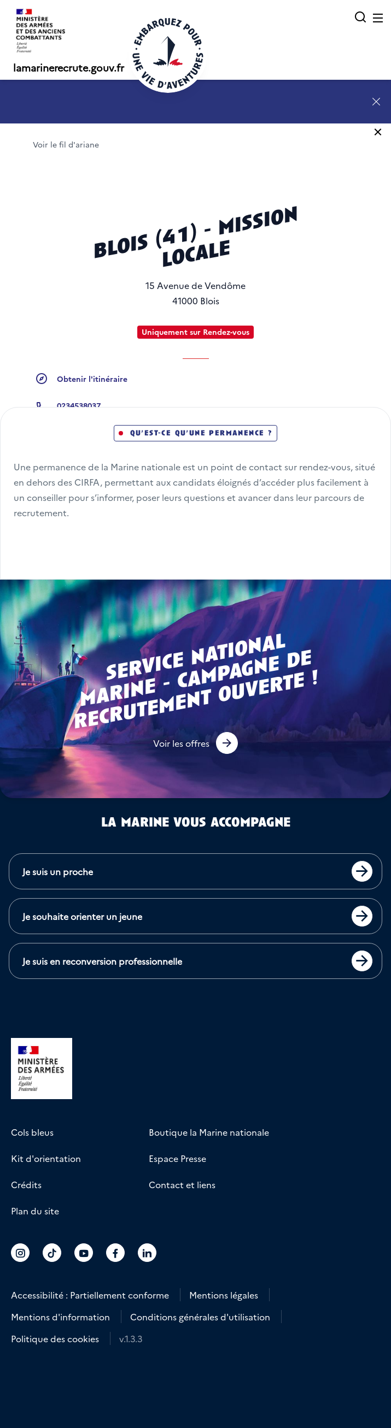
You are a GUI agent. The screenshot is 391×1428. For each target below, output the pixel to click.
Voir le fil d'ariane (66, 144)
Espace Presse (177, 1158)
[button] (195, 743)
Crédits (26, 1184)
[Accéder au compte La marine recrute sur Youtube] (83, 1252)
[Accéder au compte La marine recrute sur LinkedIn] (147, 1252)
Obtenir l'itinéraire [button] (92, 378)
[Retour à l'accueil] (168, 53)
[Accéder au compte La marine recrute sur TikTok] (51, 1252)
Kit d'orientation (46, 1158)
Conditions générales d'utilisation (200, 1317)
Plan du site (35, 1211)
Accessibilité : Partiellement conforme (90, 1295)
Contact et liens (182, 1184)
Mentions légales (223, 1295)
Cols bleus (32, 1132)
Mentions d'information (60, 1317)
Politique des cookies (55, 1338)
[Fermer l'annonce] (376, 101)
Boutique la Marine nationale (209, 1132)
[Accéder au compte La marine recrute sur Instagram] (20, 1252)
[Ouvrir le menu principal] (377, 17)
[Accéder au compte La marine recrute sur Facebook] (115, 1252)
